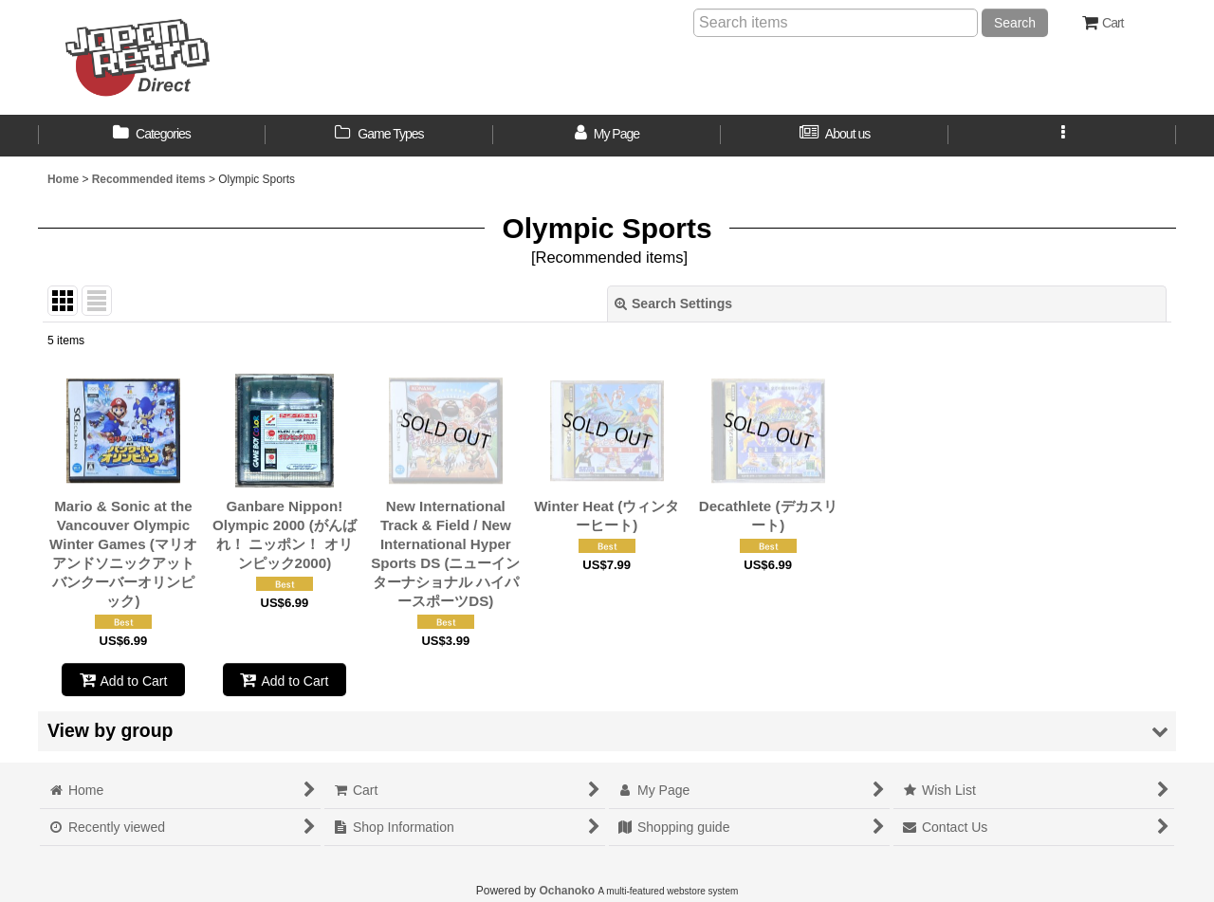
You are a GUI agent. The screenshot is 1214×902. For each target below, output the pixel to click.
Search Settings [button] (673, 303)
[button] (1062, 135)
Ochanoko (567, 890)
